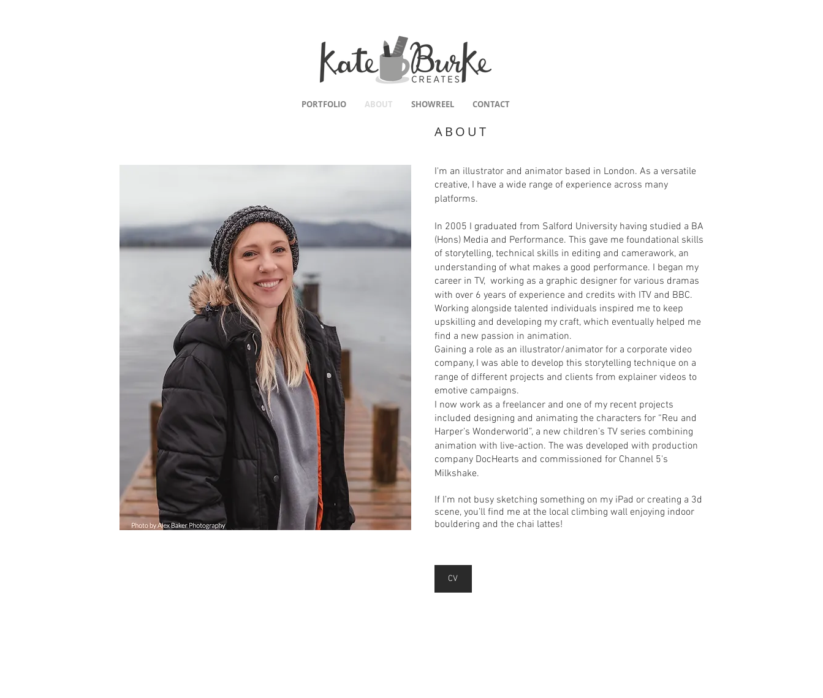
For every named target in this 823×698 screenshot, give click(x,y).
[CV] (453, 579)
